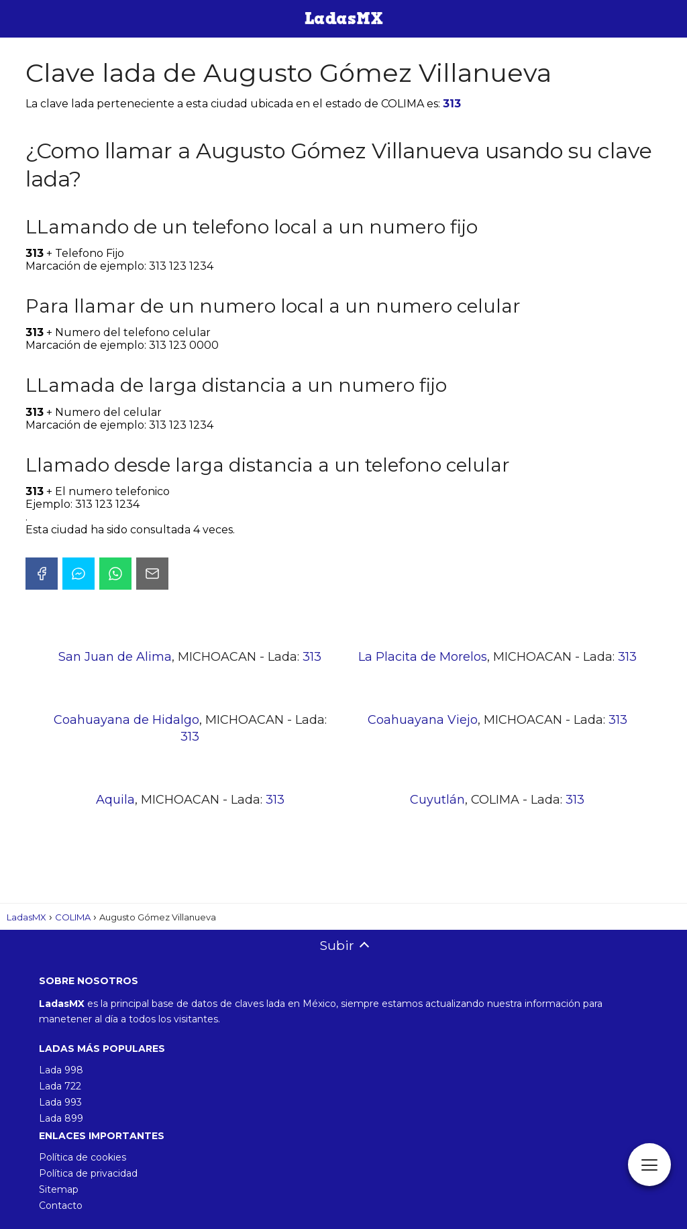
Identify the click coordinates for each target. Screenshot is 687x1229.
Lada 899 (61, 1118)
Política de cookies (82, 1157)
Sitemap (58, 1189)
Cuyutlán (437, 799)
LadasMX (26, 917)
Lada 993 (60, 1102)
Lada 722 (60, 1086)
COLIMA (73, 917)
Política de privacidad (88, 1173)
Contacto (61, 1205)
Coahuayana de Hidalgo (126, 719)
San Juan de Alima (115, 656)
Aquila (115, 799)
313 (452, 103)
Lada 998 (61, 1070)
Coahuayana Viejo (423, 719)
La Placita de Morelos (422, 656)
